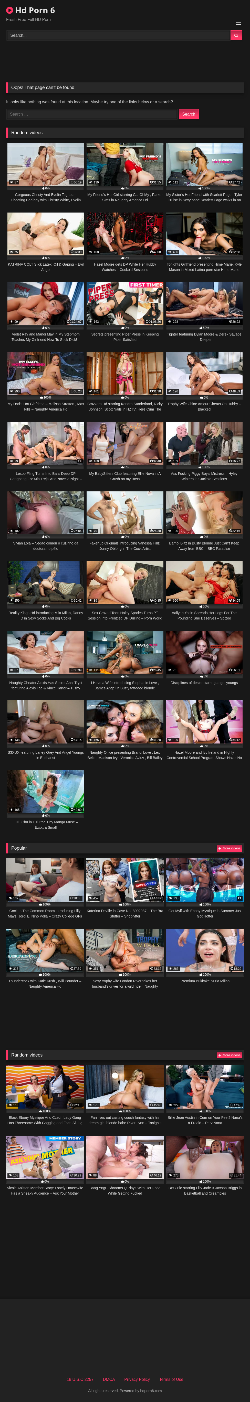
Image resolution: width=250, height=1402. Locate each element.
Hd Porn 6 (30, 10)
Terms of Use (171, 1379)
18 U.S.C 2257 (80, 1379)
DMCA (109, 1379)
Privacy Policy (137, 1379)
